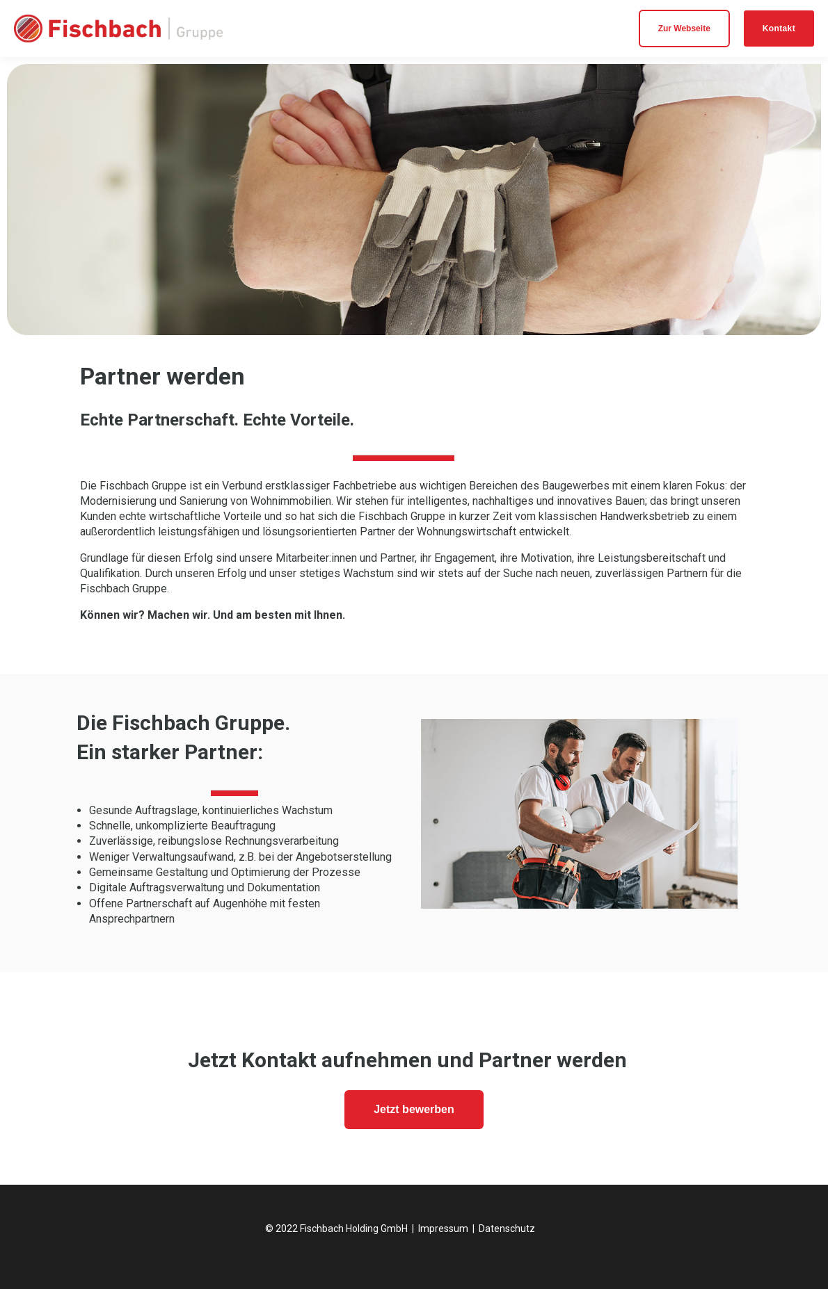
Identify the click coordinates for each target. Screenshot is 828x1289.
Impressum (443, 1228)
